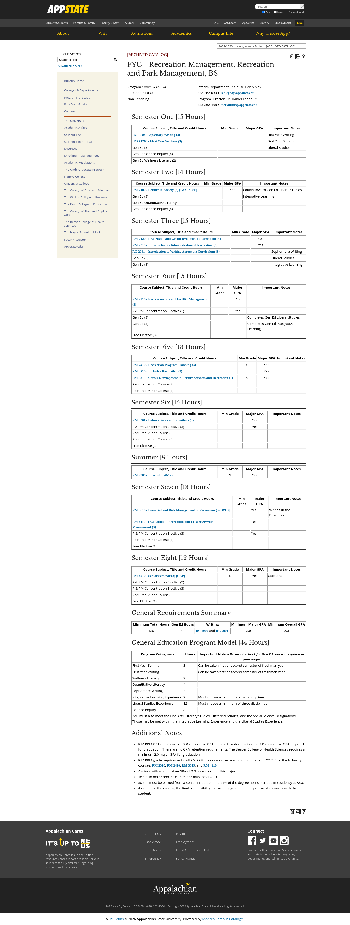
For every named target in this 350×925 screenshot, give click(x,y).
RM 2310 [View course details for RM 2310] (158, 765)
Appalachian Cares (64, 831)
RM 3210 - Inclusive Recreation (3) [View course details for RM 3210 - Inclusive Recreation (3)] (157, 371)
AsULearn (230, 23)
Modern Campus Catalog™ (222, 919)
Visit (102, 33)
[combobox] (261, 46)
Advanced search (296, 12)
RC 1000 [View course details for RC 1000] (202, 631)
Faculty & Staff (110, 23)
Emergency (153, 858)
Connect (256, 831)
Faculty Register (75, 240)
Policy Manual (186, 858)
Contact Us (153, 834)
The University (74, 121)
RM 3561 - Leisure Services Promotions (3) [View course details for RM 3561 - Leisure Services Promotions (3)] (163, 420)
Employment (283, 23)
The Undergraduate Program (84, 170)
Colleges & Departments (81, 90)
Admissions (142, 33)
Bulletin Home (74, 81)
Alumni (129, 23)
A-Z (216, 23)
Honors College (74, 176)
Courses (69, 111)
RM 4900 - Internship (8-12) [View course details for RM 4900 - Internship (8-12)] (152, 475)
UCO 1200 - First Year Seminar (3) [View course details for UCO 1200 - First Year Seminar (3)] (157, 141)
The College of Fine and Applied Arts (86, 213)
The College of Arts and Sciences (86, 190)
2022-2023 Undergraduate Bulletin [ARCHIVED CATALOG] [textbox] (257, 46)
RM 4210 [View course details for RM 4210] (210, 765)
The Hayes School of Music (82, 232)
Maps (157, 850)
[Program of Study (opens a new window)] (292, 56)
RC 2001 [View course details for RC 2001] (222, 631)
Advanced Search (69, 65)
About (63, 33)
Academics (181, 33)
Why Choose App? (272, 33)
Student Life (72, 135)
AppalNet (248, 23)
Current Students (57, 23)
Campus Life (221, 33)
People (279, 12)
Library (264, 23)
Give (300, 23)
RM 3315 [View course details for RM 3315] (188, 765)
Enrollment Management (81, 155)
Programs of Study (77, 97)
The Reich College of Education (85, 204)
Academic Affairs (76, 128)
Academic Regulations (79, 162)
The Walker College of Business (86, 197)
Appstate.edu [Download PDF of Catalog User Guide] (73, 246)
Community (147, 23)
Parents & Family (84, 23)
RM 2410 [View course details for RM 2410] (173, 765)
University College (76, 183)
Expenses (70, 149)
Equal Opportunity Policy (194, 850)
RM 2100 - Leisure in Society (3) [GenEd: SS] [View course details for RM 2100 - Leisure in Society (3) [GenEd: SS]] (164, 190)
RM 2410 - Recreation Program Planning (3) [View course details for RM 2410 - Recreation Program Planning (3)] (164, 365)
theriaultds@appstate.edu (239, 105)
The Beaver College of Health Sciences (84, 223)
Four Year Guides (76, 104)
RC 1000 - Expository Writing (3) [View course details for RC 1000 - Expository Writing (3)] (156, 135)
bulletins (117, 919)
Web (266, 12)
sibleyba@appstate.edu (237, 93)
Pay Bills (182, 834)
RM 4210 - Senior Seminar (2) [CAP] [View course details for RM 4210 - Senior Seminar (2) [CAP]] (158, 576)
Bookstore (153, 842)
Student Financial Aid (79, 142)
